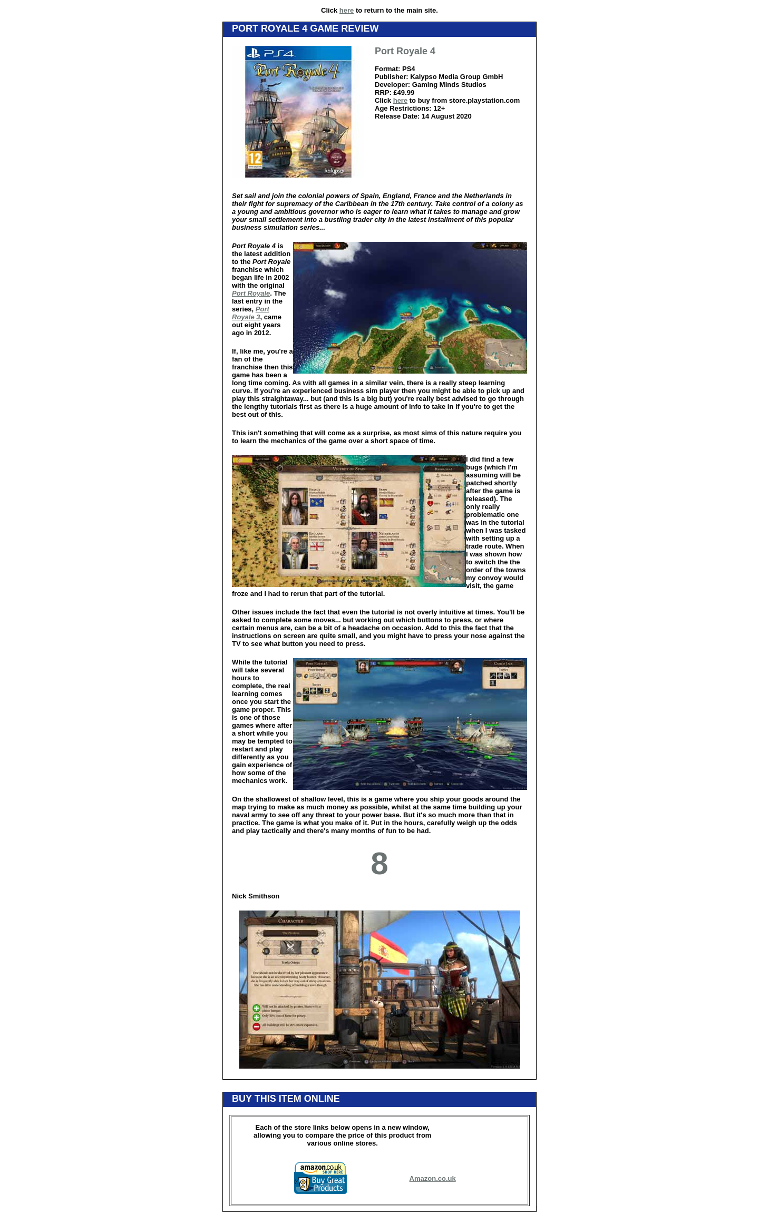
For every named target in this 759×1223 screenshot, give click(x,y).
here (346, 10)
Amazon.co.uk (433, 1178)
